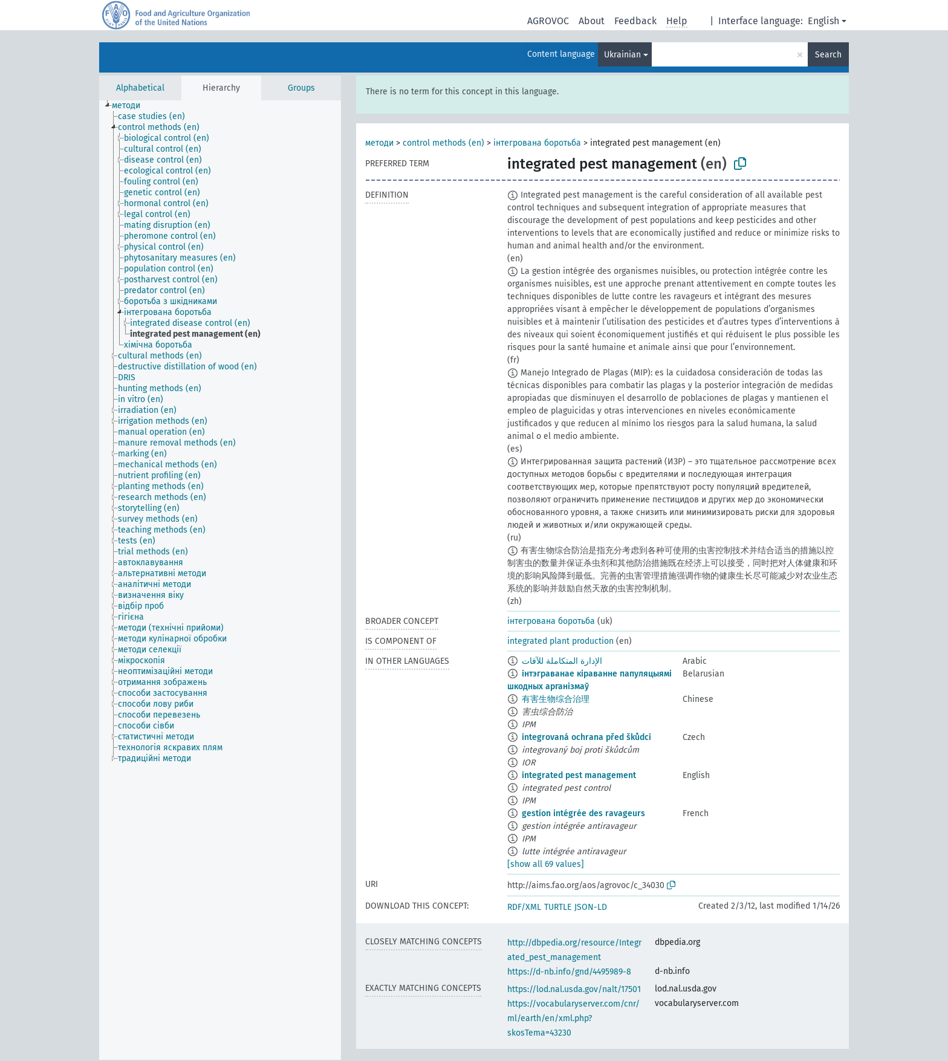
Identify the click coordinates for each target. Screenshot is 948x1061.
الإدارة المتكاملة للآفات (562, 661)
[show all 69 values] (545, 864)
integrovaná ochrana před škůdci (586, 737)
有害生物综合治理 (555, 699)
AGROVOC (548, 21)
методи (379, 143)
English (823, 21)
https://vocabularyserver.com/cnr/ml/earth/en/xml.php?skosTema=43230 (573, 1018)
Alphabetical (140, 88)
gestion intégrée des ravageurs (583, 813)
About (592, 21)
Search (828, 55)
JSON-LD (590, 907)
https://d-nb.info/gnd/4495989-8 (569, 972)
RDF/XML (524, 907)
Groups (301, 88)
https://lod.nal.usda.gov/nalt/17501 (574, 989)
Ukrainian (622, 55)
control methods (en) (443, 143)
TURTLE (557, 907)
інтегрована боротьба (537, 143)
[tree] (220, 580)
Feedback (635, 21)
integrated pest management (579, 775)
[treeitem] (131, 105)
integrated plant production (560, 641)
